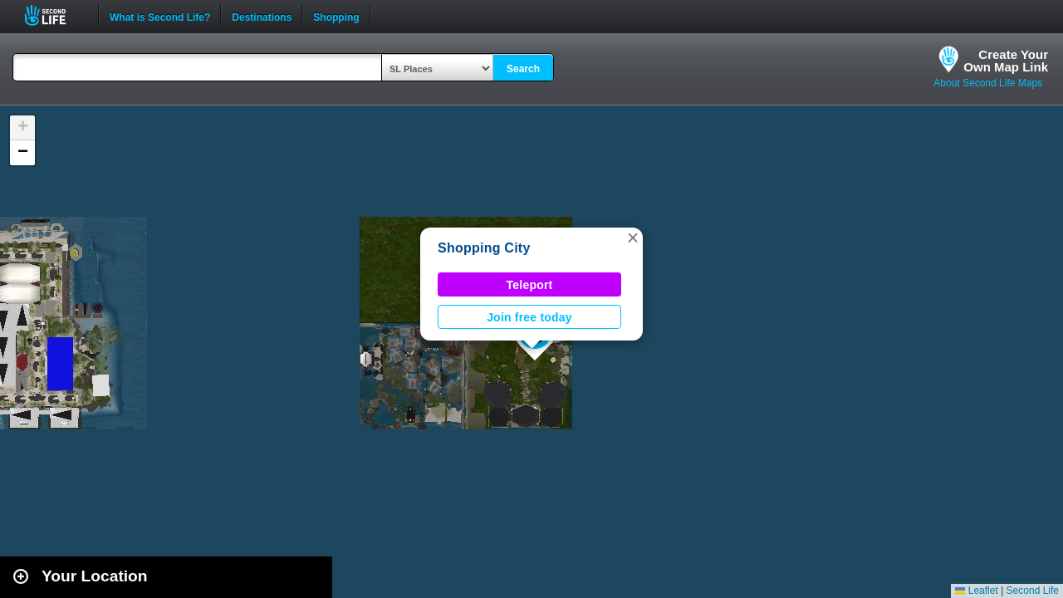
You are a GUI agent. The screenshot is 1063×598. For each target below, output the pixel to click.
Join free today (529, 317)
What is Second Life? (160, 16)
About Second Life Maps (987, 83)
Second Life (54, 15)
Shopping (336, 16)
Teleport (530, 285)
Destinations (261, 16)
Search (523, 69)
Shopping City (484, 248)
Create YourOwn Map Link (1005, 60)
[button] (633, 238)
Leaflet (976, 590)
